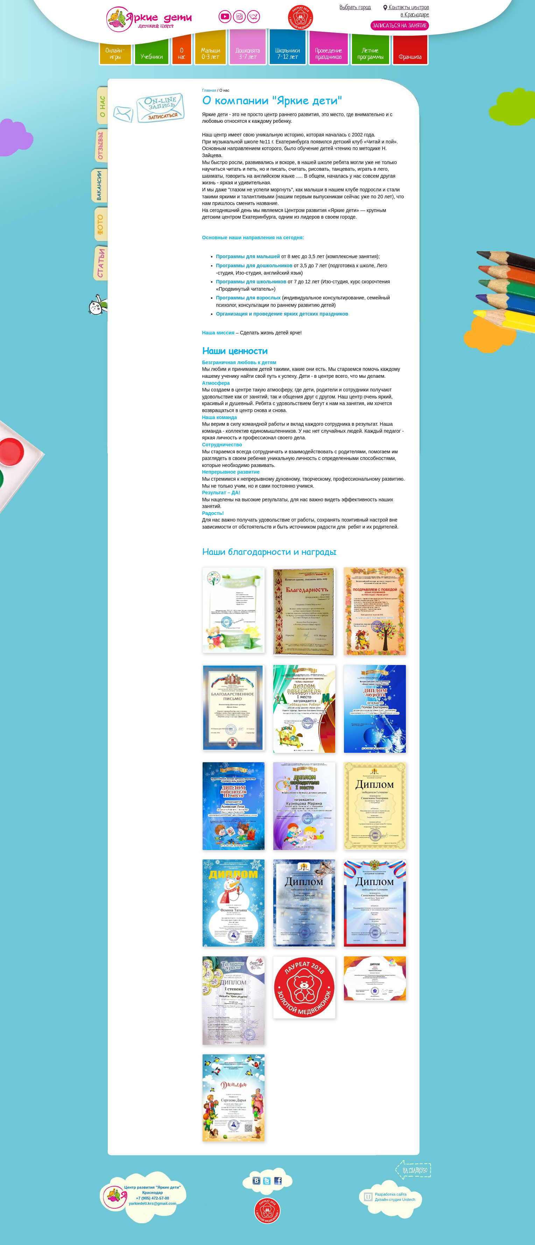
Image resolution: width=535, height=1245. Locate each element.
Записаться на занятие (400, 25)
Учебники (152, 57)
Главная (209, 90)
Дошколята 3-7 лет (247, 54)
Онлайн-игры (115, 54)
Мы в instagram (239, 16)
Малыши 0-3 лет (210, 54)
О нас (181, 54)
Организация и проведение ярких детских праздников (282, 314)
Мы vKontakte (253, 16)
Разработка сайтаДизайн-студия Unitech (395, 1197)
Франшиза (410, 57)
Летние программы (370, 54)
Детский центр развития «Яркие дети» (149, 19)
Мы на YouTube (225, 16)
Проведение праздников (328, 54)
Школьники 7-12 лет (287, 54)
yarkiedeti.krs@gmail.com (152, 1203)
